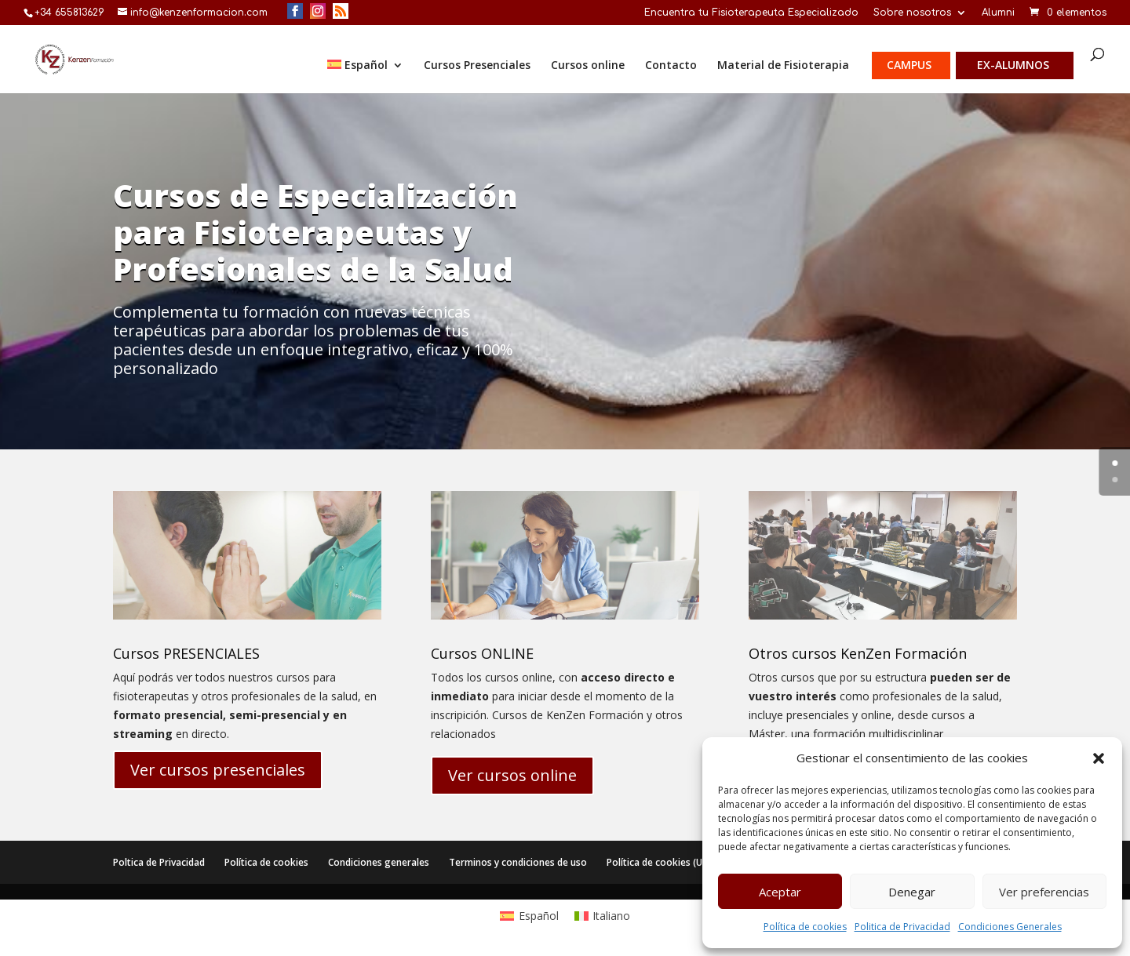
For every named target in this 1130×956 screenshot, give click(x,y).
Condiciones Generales (1010, 926)
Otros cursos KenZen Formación (858, 653)
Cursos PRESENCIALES (186, 653)
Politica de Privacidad (902, 926)
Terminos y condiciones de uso (518, 862)
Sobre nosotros (912, 13)
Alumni (998, 13)
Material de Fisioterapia (783, 66)
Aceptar (780, 892)
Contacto (671, 66)
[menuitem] (365, 76)
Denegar (911, 892)
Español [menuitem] (539, 915)
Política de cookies (805, 926)
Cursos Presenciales (477, 66)
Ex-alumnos (1013, 66)
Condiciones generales (378, 862)
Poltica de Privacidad (159, 862)
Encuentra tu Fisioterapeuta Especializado (751, 13)
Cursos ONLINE (482, 653)
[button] (1098, 758)
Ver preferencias (1044, 892)
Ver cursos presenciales (217, 769)
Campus (909, 66)
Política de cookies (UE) (658, 862)
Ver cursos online (512, 775)
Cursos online (588, 66)
